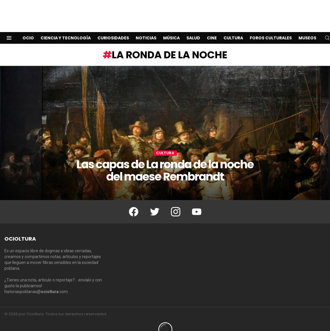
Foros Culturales (271, 28)
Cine (212, 28)
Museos (307, 28)
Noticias (146, 28)
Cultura (233, 28)
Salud (193, 28)
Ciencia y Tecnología (66, 28)
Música (171, 28)
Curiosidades (113, 28)
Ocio (28, 28)
